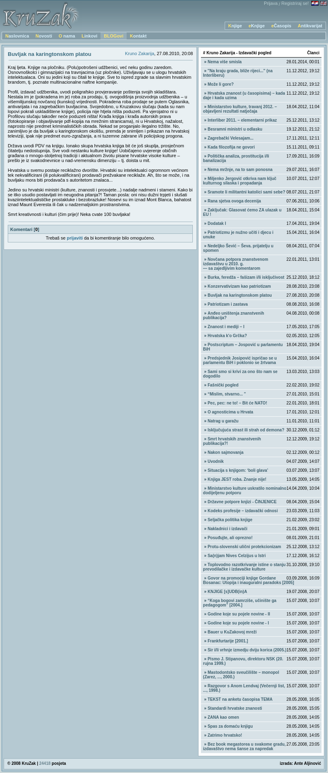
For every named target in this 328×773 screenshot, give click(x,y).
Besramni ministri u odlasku (235, 129)
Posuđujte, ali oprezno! (230, 537)
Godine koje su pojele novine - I (238, 623)
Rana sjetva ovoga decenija (234, 201)
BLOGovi (113, 35)
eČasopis (281, 25)
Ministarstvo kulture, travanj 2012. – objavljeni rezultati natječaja (240, 108)
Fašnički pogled (223, 385)
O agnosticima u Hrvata (230, 412)
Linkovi (90, 35)
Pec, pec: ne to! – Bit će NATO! (237, 403)
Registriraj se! (295, 3)
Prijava (271, 3)
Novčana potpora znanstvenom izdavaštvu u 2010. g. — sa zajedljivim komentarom (235, 264)
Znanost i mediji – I (226, 326)
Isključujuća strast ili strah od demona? (246, 430)
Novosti (44, 35)
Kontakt (138, 35)
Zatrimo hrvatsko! (225, 735)
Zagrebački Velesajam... (230, 138)
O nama (66, 35)
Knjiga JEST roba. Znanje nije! (237, 479)
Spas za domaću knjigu (230, 726)
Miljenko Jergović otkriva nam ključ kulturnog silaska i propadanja (240, 180)
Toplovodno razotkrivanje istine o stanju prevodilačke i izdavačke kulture (244, 566)
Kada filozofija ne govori (231, 147)
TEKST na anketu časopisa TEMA (240, 699)
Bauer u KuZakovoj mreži (232, 632)
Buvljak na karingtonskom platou (240, 295)
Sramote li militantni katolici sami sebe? (246, 192)
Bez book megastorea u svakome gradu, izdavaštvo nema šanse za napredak (244, 746)
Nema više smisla (224, 62)
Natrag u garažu (223, 421)
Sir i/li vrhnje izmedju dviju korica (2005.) (247, 650)
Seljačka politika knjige (230, 520)
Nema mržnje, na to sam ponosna (240, 169)
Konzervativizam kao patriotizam (239, 286)
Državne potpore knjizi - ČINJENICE (242, 502)
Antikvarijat (310, 25)
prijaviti (75, 237)
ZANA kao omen (223, 717)
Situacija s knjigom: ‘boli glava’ (238, 470)
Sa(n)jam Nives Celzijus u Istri (237, 555)
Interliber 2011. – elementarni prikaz (242, 120)
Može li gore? (221, 84)
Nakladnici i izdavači (227, 528)
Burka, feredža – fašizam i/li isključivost (246, 277)
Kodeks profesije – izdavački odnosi (243, 511)
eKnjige (256, 25)
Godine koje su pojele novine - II (239, 614)
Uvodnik (215, 461)
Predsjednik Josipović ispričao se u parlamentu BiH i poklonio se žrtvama (240, 360)
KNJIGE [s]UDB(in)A (227, 591)
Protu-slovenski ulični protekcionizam (244, 546)
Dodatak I (217, 223)
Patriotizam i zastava (228, 304)
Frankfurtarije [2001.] (228, 641)
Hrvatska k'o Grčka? (227, 335)
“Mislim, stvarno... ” (227, 394)
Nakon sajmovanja (225, 452)
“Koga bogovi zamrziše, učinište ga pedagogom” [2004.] (240, 602)
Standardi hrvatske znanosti (235, 708)
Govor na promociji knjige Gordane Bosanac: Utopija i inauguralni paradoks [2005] (248, 580)
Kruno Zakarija (139, 53)
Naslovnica (17, 35)
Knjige (235, 25)
